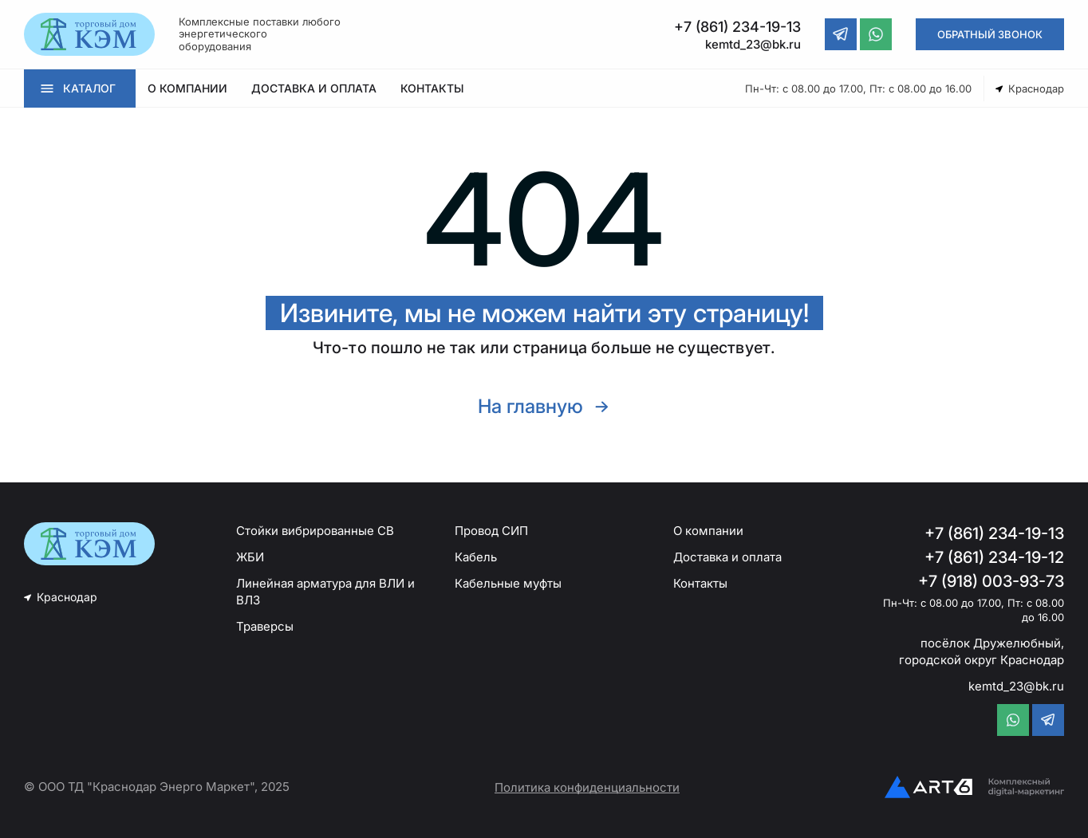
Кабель (476, 557)
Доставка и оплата (727, 557)
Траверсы (265, 626)
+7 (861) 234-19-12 (994, 557)
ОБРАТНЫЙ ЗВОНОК (990, 34)
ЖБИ (250, 557)
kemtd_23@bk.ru (1016, 686)
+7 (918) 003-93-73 (991, 581)
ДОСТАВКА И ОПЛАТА (313, 88)
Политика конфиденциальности (587, 787)
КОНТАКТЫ (432, 88)
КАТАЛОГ (89, 88)
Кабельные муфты (508, 583)
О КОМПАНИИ (187, 88)
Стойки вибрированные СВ (315, 530)
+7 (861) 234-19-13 (994, 533)
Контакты (700, 583)
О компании (708, 530)
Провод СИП (491, 530)
